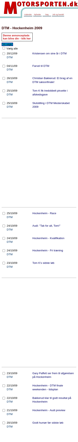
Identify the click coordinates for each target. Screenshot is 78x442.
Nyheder (37, 14)
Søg (47, 14)
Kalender (28, 14)
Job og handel (58, 14)
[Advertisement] (38, 162)
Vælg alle (12, 48)
